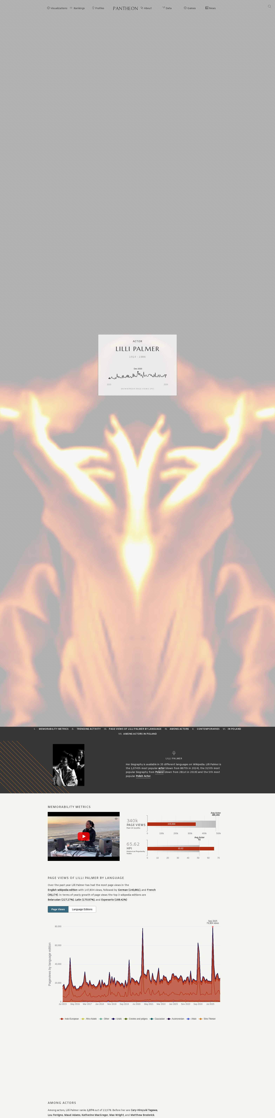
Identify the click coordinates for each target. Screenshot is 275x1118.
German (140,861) (129, 890)
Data (169, 8)
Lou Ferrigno (55, 1115)
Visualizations (59, 8)
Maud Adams (72, 1115)
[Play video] (84, 836)
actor (161, 768)
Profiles (99, 8)
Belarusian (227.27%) (61, 900)
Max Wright (116, 1115)
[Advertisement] (117, 1061)
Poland (159, 772)
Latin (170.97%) (85, 900)
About (148, 8)
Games (191, 8)
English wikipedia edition (63, 890)
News (212, 8)
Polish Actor (143, 776)
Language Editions (82, 909)
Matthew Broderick (142, 1115)
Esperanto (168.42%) (114, 900)
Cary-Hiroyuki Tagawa (144, 1110)
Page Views (58, 909)
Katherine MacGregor (95, 1115)
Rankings (79, 8)
